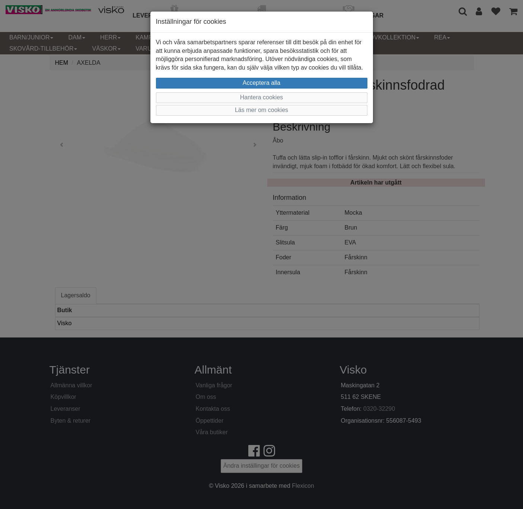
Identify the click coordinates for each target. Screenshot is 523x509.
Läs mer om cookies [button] (261, 110)
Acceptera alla (261, 83)
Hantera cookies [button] (261, 97)
